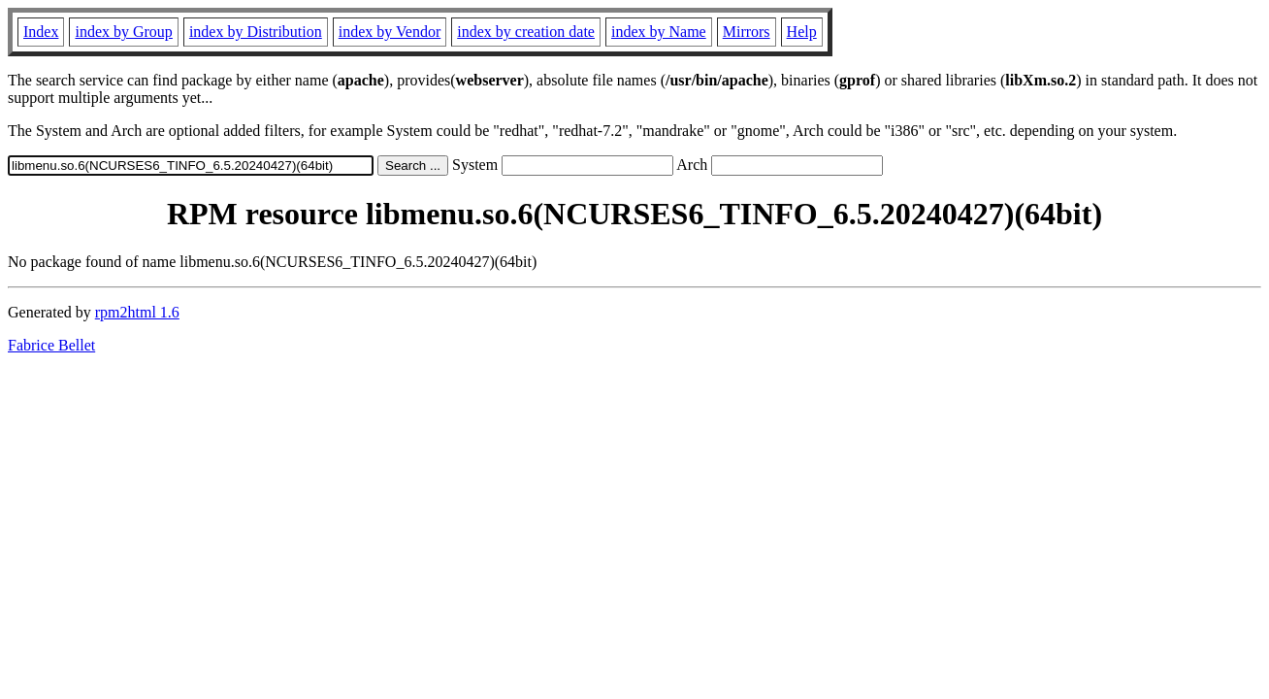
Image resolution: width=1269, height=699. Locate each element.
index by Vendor (389, 31)
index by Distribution (255, 31)
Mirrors (746, 31)
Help (802, 31)
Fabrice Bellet (51, 345)
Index (40, 31)
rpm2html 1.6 (137, 312)
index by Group (123, 31)
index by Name (658, 31)
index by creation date (526, 31)
